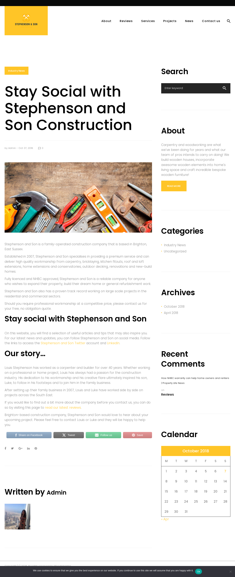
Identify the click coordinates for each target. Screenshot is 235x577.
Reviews (126, 26)
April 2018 (171, 318)
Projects (12, 5)
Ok (198, 571)
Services (30, 5)
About (106, 26)
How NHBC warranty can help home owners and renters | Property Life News (195, 385)
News (45, 5)
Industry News (17, 76)
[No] (230, 571)
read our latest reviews (63, 412)
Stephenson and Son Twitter (63, 348)
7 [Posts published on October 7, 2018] (225, 476)
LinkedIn (113, 348)
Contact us (211, 26)
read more (174, 191)
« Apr (165, 524)
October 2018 (174, 311)
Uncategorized (175, 256)
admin (12, 153)
